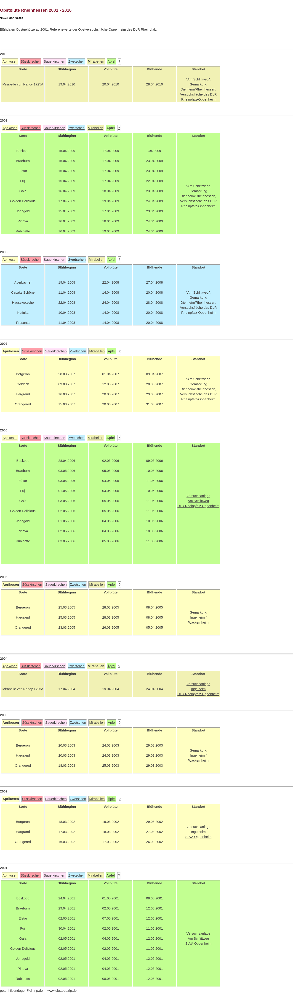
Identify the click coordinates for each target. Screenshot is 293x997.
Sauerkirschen (54, 61)
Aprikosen (10, 61)
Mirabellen (95, 128)
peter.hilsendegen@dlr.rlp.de (21, 990)
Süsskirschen (30, 61)
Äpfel (111, 61)
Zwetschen (76, 61)
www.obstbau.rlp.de (62, 990)
